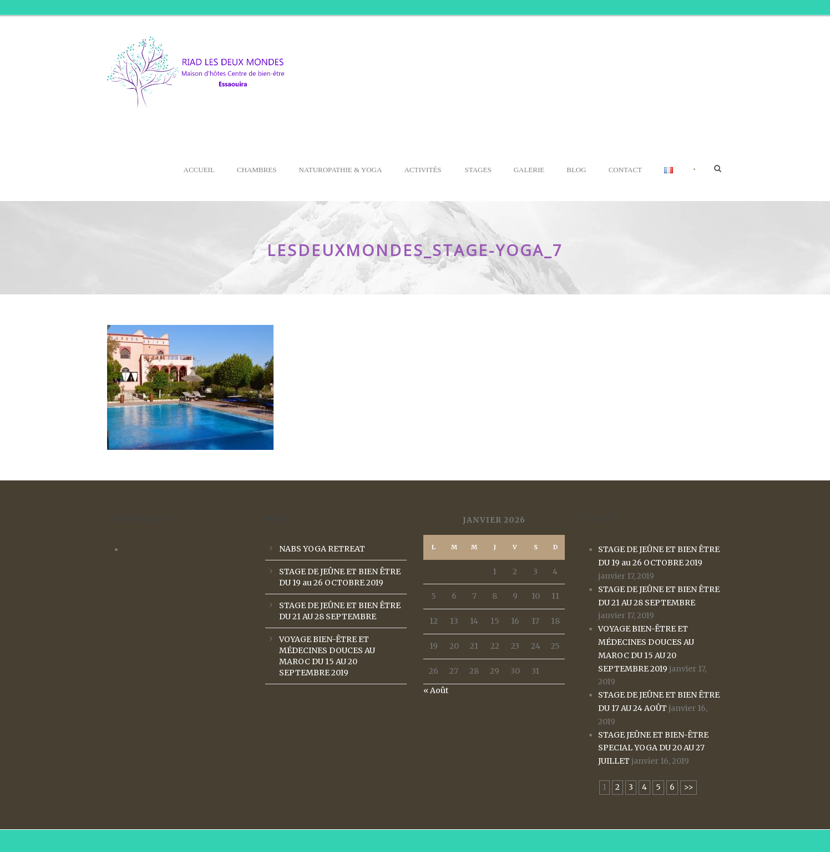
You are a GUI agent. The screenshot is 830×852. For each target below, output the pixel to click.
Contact (625, 170)
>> (689, 787)
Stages (478, 170)
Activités (422, 170)
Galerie (529, 170)
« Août (435, 690)
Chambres (257, 170)
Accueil (199, 170)
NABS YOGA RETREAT (322, 549)
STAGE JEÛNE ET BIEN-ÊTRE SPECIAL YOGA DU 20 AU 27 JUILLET (653, 748)
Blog (576, 170)
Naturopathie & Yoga (340, 170)
